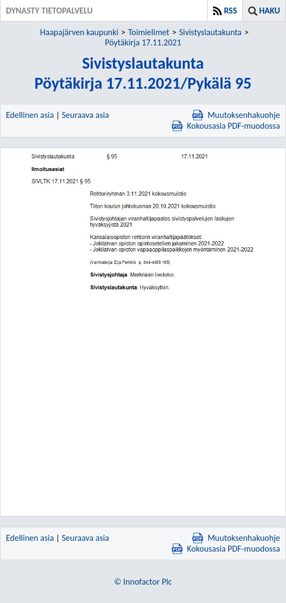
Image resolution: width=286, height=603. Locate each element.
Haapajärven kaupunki (79, 32)
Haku (269, 10)
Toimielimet (148, 32)
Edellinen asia (30, 115)
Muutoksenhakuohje (236, 115)
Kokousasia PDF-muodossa (226, 126)
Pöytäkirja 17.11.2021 (143, 42)
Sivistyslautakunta (210, 32)
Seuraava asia (85, 115)
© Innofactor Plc (143, 582)
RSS (230, 10)
